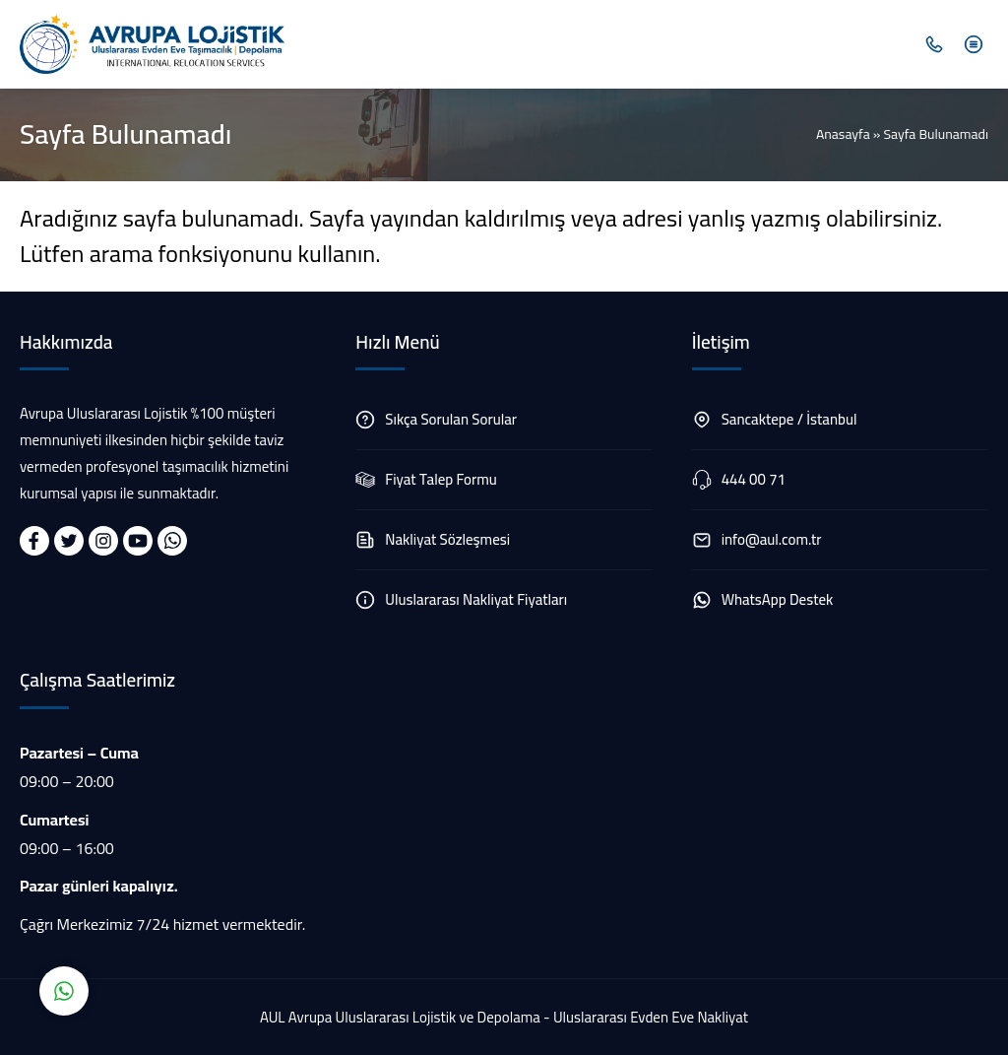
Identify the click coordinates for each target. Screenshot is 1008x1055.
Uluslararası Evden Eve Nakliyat (650, 1017)
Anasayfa (843, 134)
